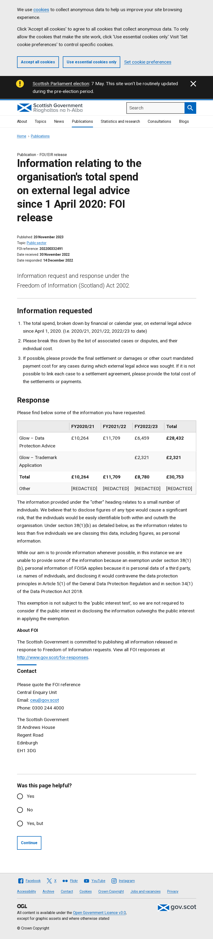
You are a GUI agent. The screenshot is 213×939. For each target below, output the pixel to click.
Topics (40, 121)
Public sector (36, 243)
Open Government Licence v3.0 (99, 912)
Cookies (86, 891)
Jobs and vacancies (145, 891)
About (22, 121)
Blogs (184, 121)
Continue (29, 842)
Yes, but (35, 823)
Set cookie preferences (147, 62)
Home (21, 136)
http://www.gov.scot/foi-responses (52, 657)
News (59, 121)
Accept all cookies (38, 62)
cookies (41, 9)
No (30, 810)
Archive (48, 891)
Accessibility (26, 891)
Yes (30, 796)
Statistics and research (120, 121)
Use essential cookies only (91, 62)
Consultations (159, 121)
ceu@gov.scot (44, 700)
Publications (82, 121)
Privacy (172, 891)
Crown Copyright (111, 891)
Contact (67, 891)
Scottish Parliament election (61, 83)
